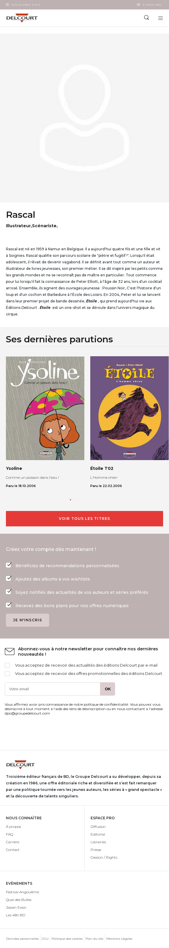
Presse (96, 849)
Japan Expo (16, 907)
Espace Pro (152, 4)
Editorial (98, 834)
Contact (13, 849)
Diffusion (98, 826)
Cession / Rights (104, 857)
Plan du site (94, 939)
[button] (70, 500)
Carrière (12, 842)
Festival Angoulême (22, 892)
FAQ (9, 834)
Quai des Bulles (18, 899)
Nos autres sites (26, 4)
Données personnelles (22, 939)
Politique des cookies (67, 939)
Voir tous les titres (84, 518)
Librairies (98, 842)
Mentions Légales (119, 939)
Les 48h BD (15, 915)
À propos (13, 826)
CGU (45, 939)
